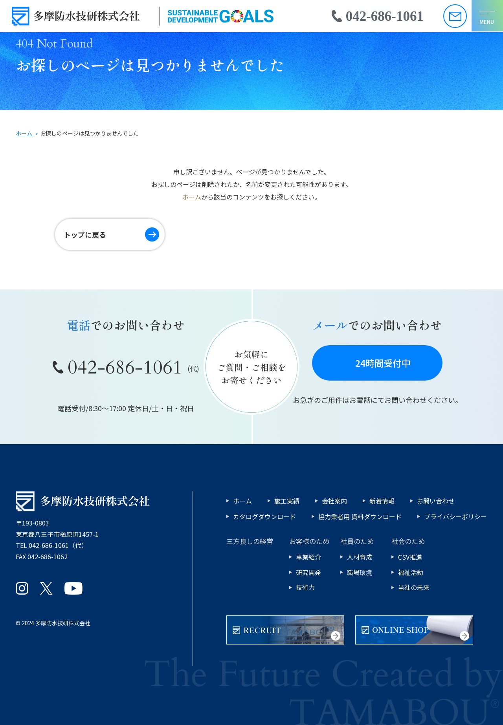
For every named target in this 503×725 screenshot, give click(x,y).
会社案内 (334, 501)
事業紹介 (308, 557)
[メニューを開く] (487, 16)
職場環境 (359, 572)
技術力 (305, 587)
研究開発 (308, 572)
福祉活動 (410, 572)
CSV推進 (410, 557)
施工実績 (286, 501)
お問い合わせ (436, 501)
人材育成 (359, 557)
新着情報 (382, 501)
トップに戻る (85, 234)
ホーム (191, 196)
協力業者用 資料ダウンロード (360, 516)
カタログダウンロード (264, 516)
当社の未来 (414, 587)
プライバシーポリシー (455, 516)
